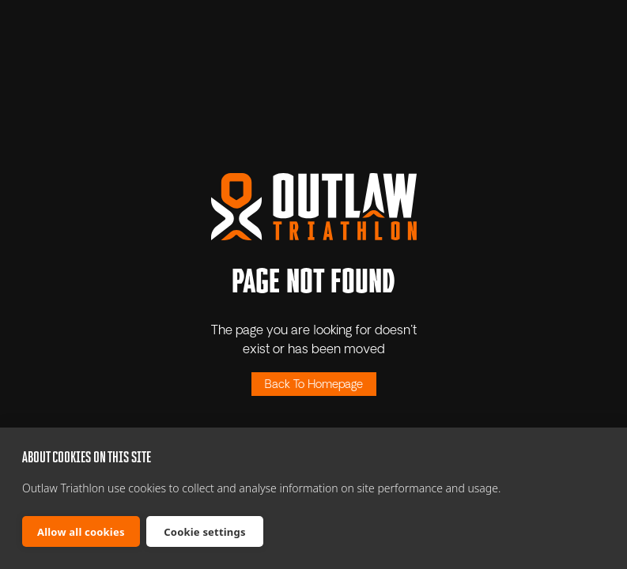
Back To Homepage (314, 385)
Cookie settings (204, 532)
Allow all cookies (81, 532)
